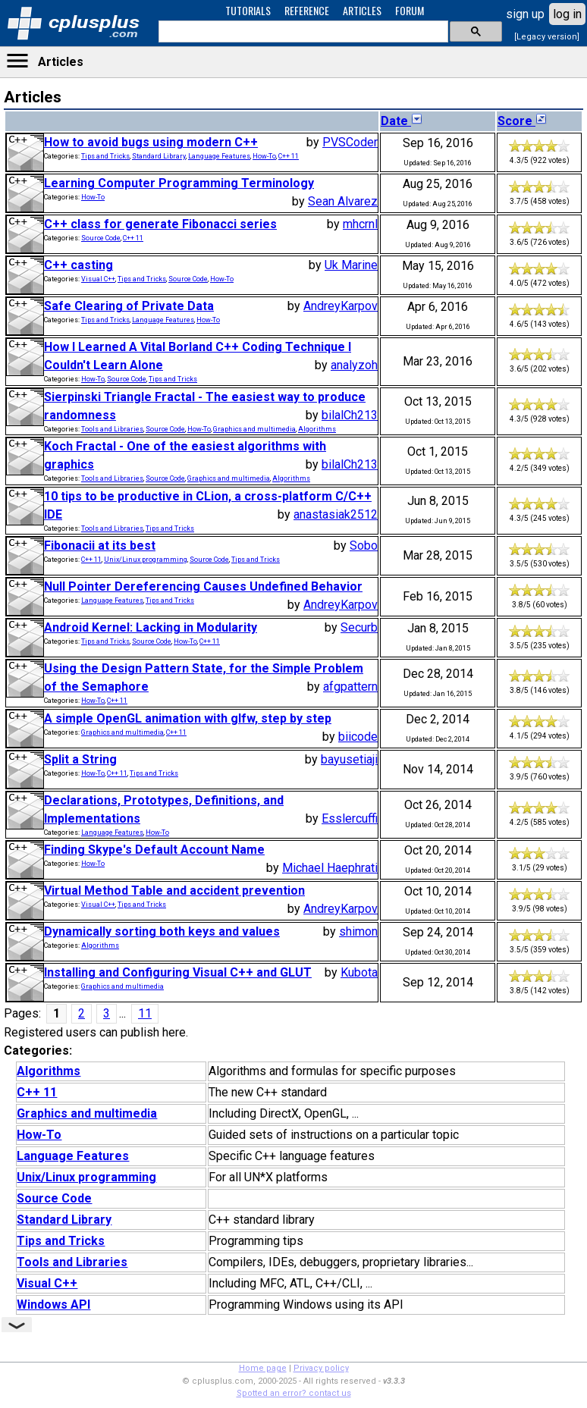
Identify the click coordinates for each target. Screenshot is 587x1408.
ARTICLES (362, 10)
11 (145, 1013)
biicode (358, 736)
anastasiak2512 (336, 514)
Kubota (359, 972)
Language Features (219, 156)
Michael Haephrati (330, 868)
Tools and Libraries (112, 429)
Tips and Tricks (105, 156)
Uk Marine (351, 265)
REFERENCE (306, 10)
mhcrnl (360, 224)
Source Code (101, 238)
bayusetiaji (349, 759)
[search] (302, 32)
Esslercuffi (350, 818)
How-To (264, 156)
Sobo (364, 545)
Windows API (53, 1304)
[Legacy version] (546, 37)
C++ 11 (288, 156)
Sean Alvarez (343, 201)
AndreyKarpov (340, 306)
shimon (358, 931)
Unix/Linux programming (145, 559)
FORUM (409, 10)
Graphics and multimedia (254, 429)
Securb (359, 627)
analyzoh (354, 365)
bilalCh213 (350, 415)
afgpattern (350, 686)
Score (523, 121)
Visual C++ (98, 279)
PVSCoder (350, 142)
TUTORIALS (248, 10)
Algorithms (317, 429)
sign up (525, 14)
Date (402, 121)
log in (567, 14)
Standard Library (159, 156)
